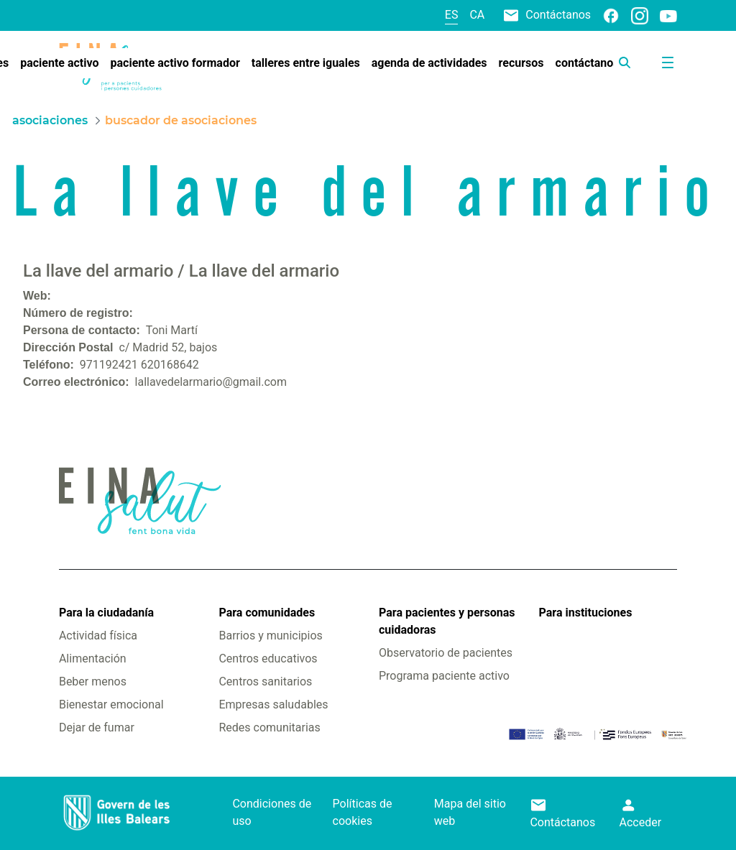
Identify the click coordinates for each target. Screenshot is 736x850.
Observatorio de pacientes (445, 653)
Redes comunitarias (269, 727)
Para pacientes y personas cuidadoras (447, 621)
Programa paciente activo (444, 676)
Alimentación (92, 658)
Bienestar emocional (111, 704)
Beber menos (92, 681)
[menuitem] (59, 63)
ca (476, 15)
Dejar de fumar (96, 727)
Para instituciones (585, 612)
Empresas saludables (273, 704)
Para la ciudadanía (106, 612)
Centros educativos (267, 658)
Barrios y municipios (270, 635)
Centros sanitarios (265, 681)
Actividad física (98, 635)
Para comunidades (266, 612)
